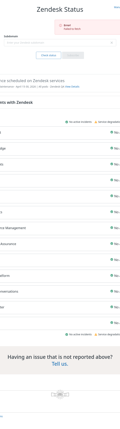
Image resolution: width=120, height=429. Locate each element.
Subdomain (11, 36)
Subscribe (73, 55)
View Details (72, 86)
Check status (48, 55)
